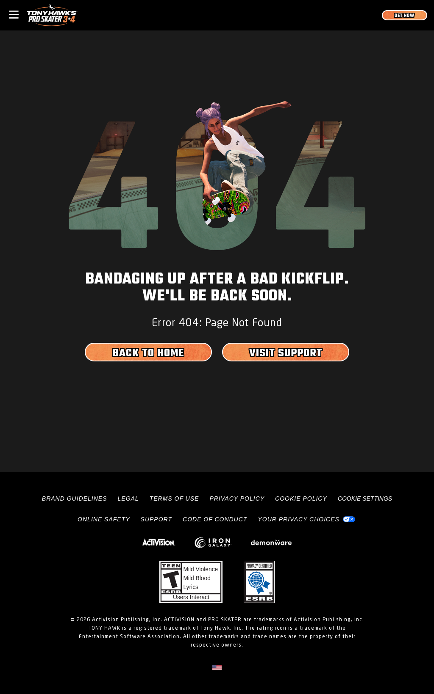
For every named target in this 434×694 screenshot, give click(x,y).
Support (156, 519)
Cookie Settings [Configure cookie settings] (365, 498)
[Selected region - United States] (217, 668)
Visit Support (286, 353)
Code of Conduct (215, 519)
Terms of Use (174, 498)
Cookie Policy (301, 498)
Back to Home (148, 353)
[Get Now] (404, 15)
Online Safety (104, 519)
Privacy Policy (236, 498)
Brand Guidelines (74, 498)
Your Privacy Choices (298, 519)
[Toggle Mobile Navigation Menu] (14, 14)
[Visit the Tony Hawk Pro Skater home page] (52, 15)
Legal (128, 498)
